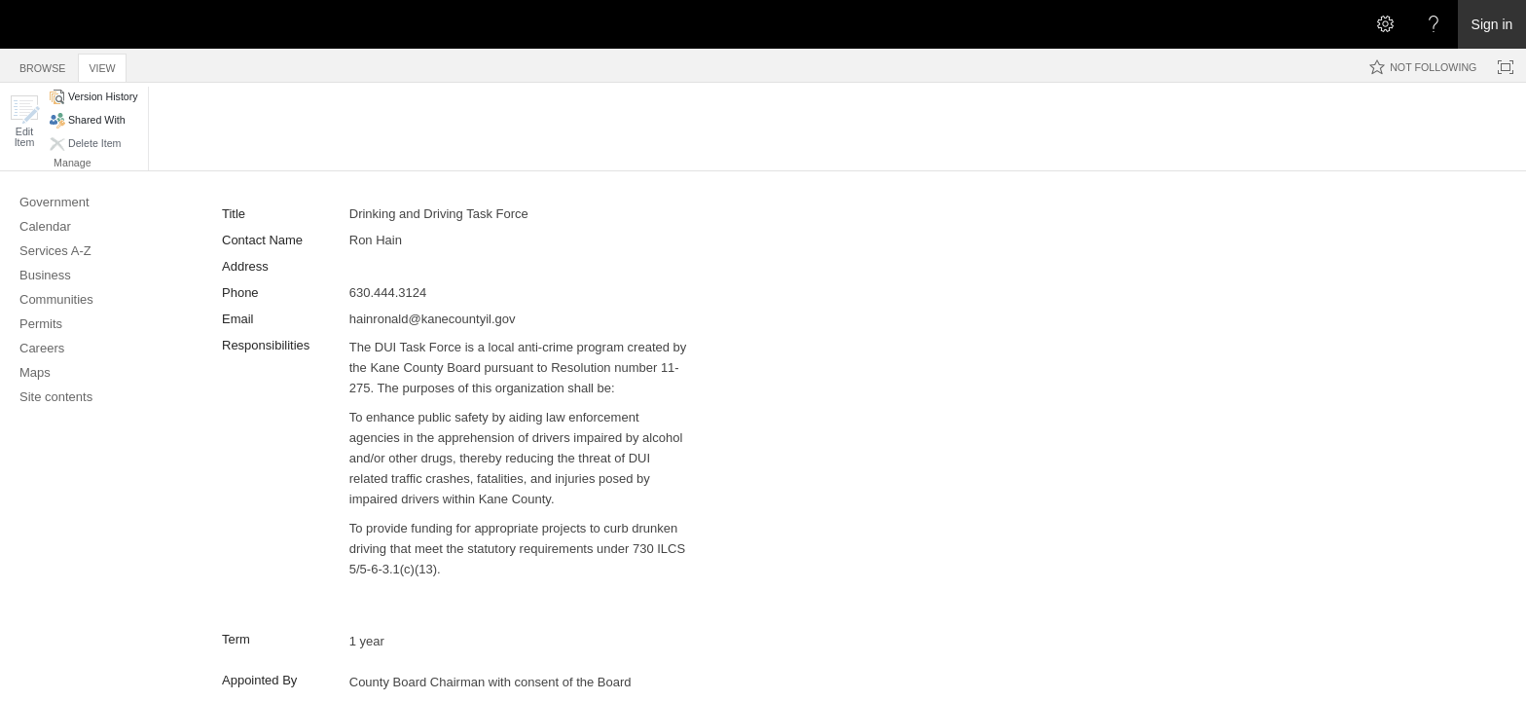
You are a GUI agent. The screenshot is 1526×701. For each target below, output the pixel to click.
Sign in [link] (1492, 24)
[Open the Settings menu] (1385, 24)
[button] (24, 121)
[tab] (42, 65)
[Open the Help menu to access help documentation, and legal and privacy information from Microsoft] (1433, 24)
